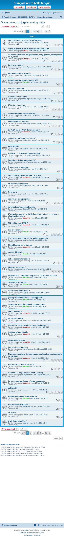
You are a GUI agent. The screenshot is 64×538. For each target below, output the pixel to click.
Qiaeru (42, 532)
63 (61, 234)
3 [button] (33, 31)
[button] (23, 31)
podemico (26, 42)
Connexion (19, 7)
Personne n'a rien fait (17, 97)
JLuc (24, 201)
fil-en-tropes (27, 155)
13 (52, 271)
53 (55, 61)
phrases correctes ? (17, 267)
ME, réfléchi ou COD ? (18, 223)
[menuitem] (7, 13)
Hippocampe (27, 90)
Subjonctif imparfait (17, 282)
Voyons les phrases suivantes (21, 207)
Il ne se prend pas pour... (19, 167)
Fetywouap (27, 292)
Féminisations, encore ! (18, 122)
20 (61, 109)
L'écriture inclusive (16, 105)
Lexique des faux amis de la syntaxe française (28, 49)
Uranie (25, 240)
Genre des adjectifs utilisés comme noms (26, 304)
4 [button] (37, 31)
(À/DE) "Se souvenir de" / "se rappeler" (25, 298)
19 (58, 109)
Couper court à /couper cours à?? (23, 80)
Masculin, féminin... (16, 88)
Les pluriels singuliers (18, 347)
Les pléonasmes (15, 230)
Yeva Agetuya (28, 67)
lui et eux (12, 413)
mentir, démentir (15, 252)
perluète (26, 107)
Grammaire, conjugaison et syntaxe (23, 22)
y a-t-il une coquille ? (17, 421)
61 (55, 234)
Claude (25, 51)
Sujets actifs (44, 7)
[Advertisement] (32, 489)
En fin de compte (15, 318)
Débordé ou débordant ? (19, 291)
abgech (25, 148)
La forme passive (15, 65)
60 (52, 234)
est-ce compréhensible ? (19, 259)
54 (58, 61)
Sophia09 (26, 209)
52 (52, 61)
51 (52, 126)
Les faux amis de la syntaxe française (24, 40)
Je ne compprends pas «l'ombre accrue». (26, 381)
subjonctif (12, 388)
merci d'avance (15, 311)
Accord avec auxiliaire (18, 404)
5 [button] (40, 31)
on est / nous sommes (18, 184)
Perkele (26, 82)
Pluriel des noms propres (19, 73)
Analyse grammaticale (18, 332)
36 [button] (46, 31)
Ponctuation (13, 146)
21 (61, 361)
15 (58, 271)
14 (55, 271)
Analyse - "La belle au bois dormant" (24, 153)
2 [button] (30, 31)
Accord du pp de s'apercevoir (21, 364)
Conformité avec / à (16, 340)
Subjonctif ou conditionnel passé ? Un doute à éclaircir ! (33, 275)
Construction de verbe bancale (21, 113)
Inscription (31, 7)
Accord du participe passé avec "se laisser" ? (28, 325)
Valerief (25, 415)
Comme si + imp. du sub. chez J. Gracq (25, 373)
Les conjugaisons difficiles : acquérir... (25, 175)
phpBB (25, 530)
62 (58, 234)
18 (55, 109)
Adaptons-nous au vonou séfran (22, 396)
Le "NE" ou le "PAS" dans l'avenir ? (24, 130)
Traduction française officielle (29, 532)
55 (61, 61)
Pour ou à (12, 192)
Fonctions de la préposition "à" (22, 160)
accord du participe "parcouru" (22, 138)
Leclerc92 (26, 59)
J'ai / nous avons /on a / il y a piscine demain (28, 238)
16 (61, 271)
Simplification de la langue (20, 245)
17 (52, 109)
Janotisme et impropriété (19, 199)
